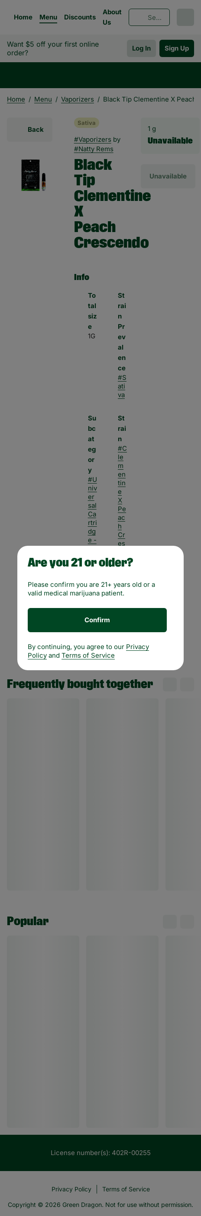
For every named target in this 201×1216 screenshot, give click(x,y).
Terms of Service (88, 655)
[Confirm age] (97, 620)
